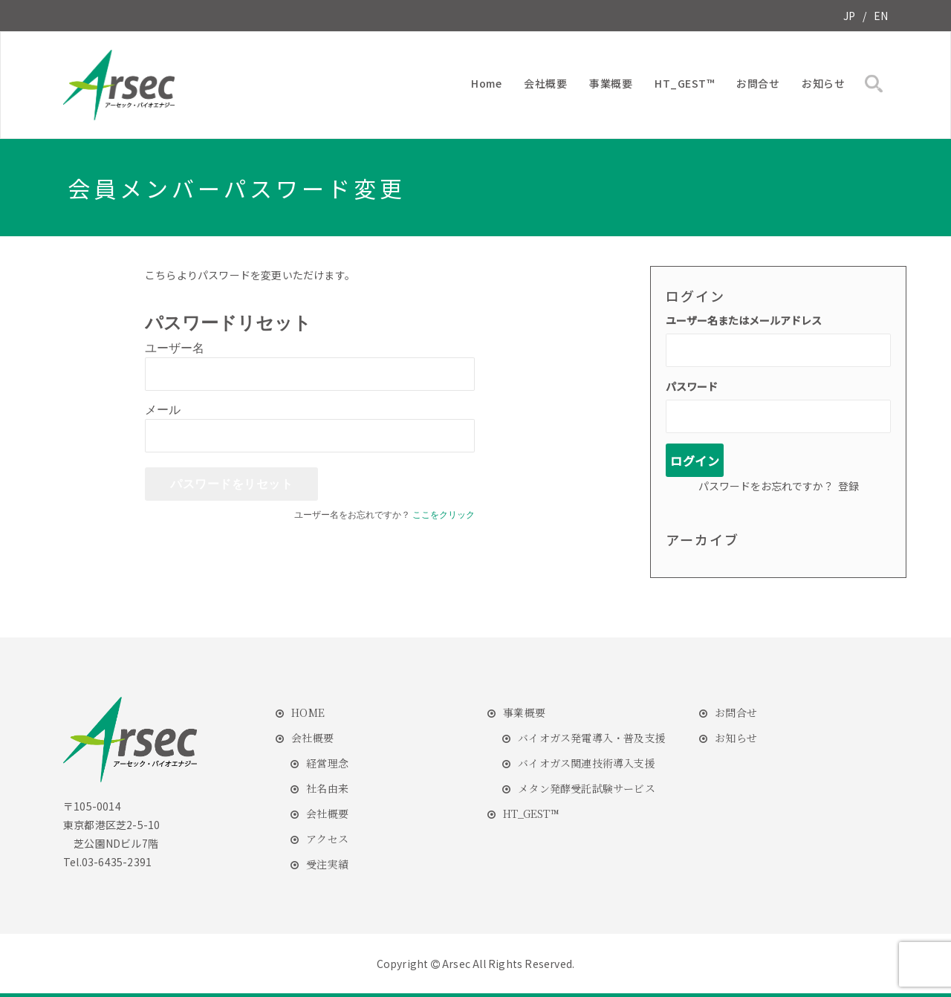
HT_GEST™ (684, 83)
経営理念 (327, 763)
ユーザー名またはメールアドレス (744, 320)
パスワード (692, 386)
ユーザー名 (174, 348)
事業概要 (610, 83)
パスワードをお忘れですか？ (766, 485)
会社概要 (545, 83)
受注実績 (327, 864)
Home (486, 83)
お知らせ (823, 83)
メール (163, 409)
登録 (848, 485)
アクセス (327, 838)
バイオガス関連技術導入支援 (586, 763)
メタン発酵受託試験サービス (586, 788)
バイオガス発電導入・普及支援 (592, 737)
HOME (308, 712)
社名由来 (327, 788)
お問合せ (757, 83)
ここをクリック (443, 515)
